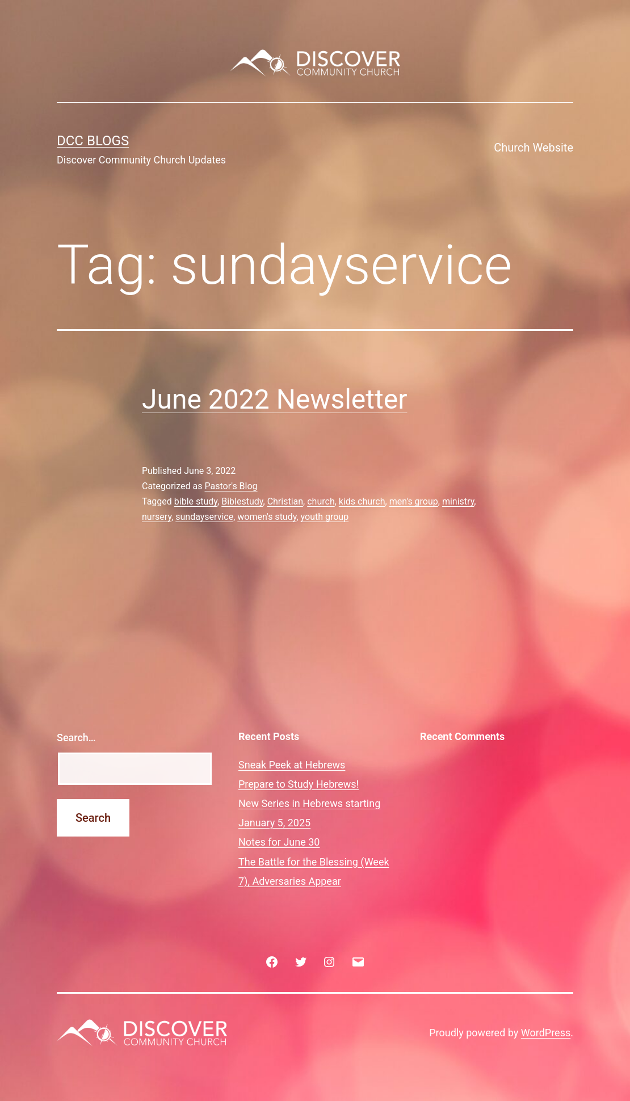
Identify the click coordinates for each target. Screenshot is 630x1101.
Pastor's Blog (230, 486)
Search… (76, 737)
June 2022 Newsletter (274, 399)
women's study (266, 516)
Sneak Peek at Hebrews (291, 765)
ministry (458, 501)
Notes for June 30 (279, 842)
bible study (195, 501)
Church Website (533, 147)
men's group (413, 501)
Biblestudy (242, 501)
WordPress (545, 1033)
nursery (156, 516)
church (320, 501)
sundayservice (204, 516)
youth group (325, 516)
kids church (362, 501)
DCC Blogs (93, 141)
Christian (285, 501)
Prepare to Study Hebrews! (298, 784)
